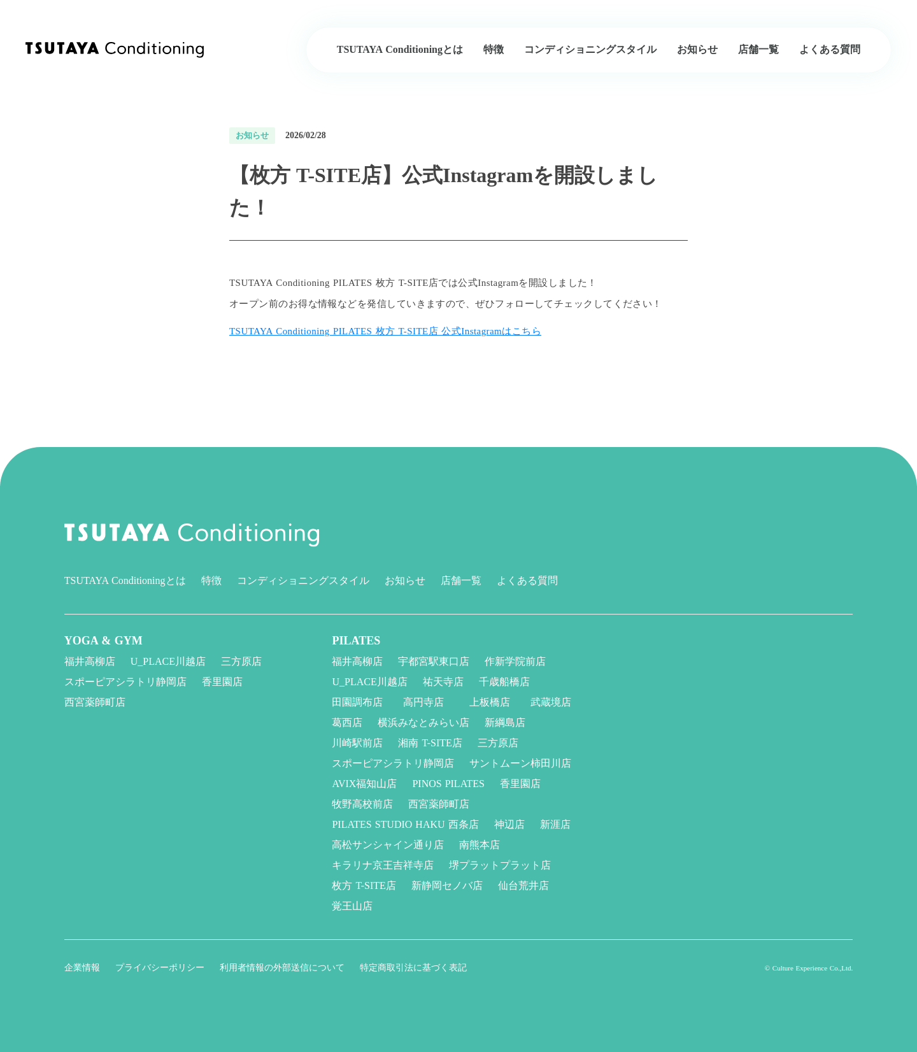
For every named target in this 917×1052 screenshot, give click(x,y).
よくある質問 (527, 580)
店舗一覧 (461, 580)
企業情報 (82, 967)
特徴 (211, 580)
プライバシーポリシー (159, 967)
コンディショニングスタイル (303, 580)
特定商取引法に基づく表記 (413, 967)
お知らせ (405, 580)
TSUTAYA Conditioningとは (125, 580)
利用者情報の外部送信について (282, 967)
